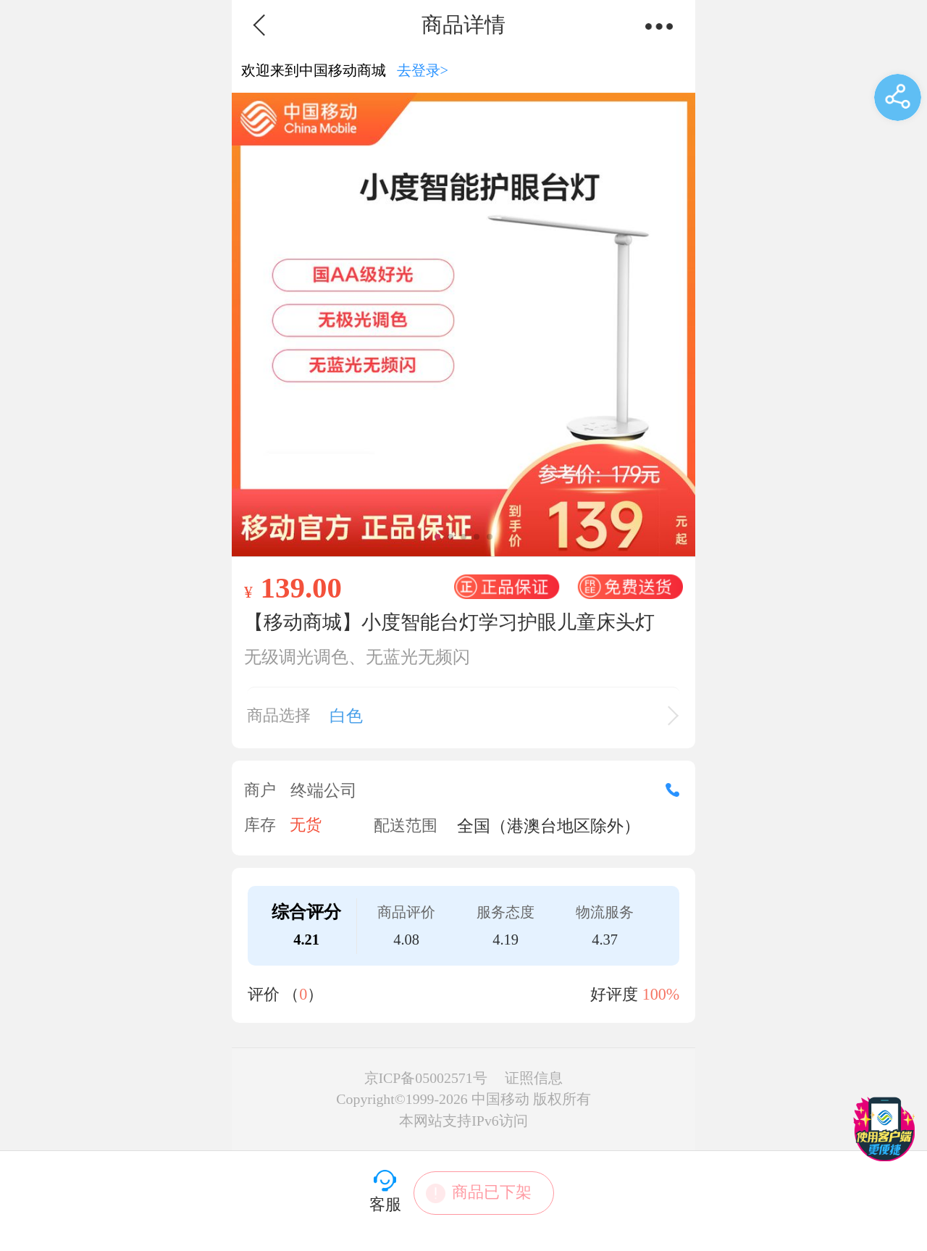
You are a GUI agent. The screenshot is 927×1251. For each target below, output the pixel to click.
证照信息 (534, 1078)
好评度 (634, 994)
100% (661, 994)
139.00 (301, 587)
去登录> (423, 70)
